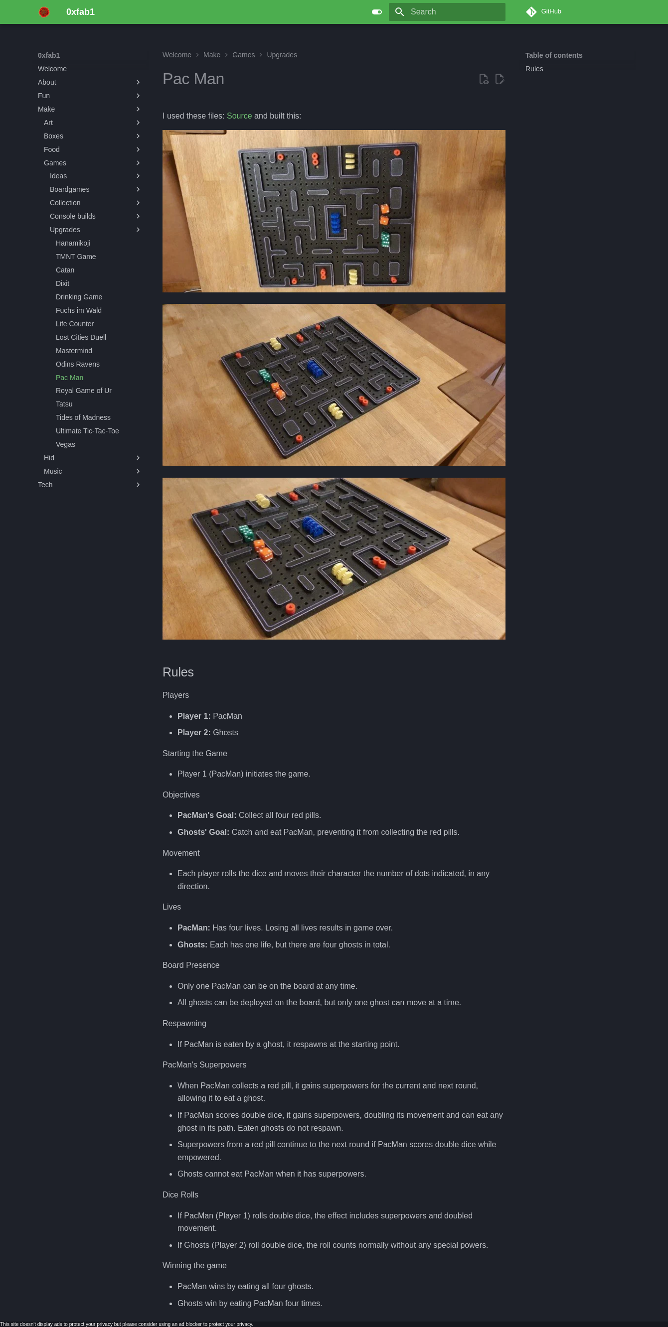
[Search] (447, 12)
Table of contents (554, 55)
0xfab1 (49, 55)
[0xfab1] (44, 12)
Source (239, 116)
